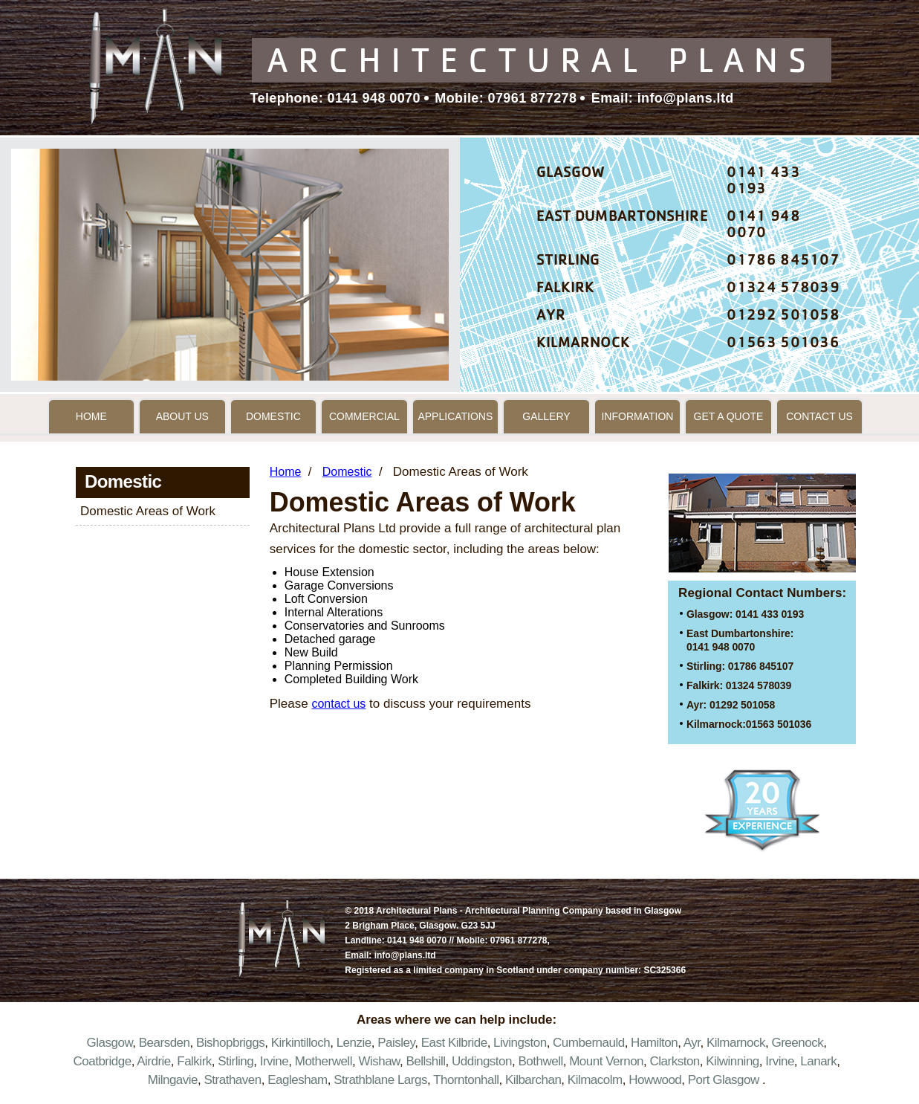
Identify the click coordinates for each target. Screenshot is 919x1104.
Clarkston (675, 1061)
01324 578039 (783, 289)
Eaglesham (297, 1080)
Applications (455, 416)
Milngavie (173, 1080)
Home (91, 416)
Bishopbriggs (230, 1043)
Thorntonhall (466, 1080)
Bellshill (425, 1061)
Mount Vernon (606, 1061)
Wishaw (379, 1061)
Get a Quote (729, 416)
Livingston (520, 1043)
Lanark (818, 1061)
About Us (182, 416)
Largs (412, 1080)
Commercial (364, 416)
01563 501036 (783, 344)
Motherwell (323, 1061)
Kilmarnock (736, 1043)
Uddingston (482, 1061)
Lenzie (354, 1043)
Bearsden (164, 1043)
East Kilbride (454, 1043)
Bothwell (540, 1061)
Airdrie (154, 1061)
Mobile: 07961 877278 (504, 98)
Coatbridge (102, 1061)
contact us (338, 703)
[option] (230, 265)
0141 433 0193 (763, 182)
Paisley (396, 1043)
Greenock (797, 1043)
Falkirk (194, 1061)
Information (637, 416)
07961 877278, (520, 940)
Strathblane (364, 1080)
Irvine (274, 1061)
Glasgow (110, 1043)
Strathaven (232, 1080)
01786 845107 (783, 261)
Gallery (546, 416)
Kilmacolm (595, 1080)
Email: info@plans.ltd (660, 98)
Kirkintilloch (300, 1043)
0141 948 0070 (763, 226)
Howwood (655, 1080)
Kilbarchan (533, 1080)
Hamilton (654, 1043)
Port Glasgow (723, 1080)
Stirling (235, 1061)
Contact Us (819, 416)
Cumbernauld (589, 1043)
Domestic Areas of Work (147, 511)
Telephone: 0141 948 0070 (335, 98)
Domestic (273, 416)
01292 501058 (783, 316)
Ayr (692, 1043)
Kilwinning (732, 1061)
